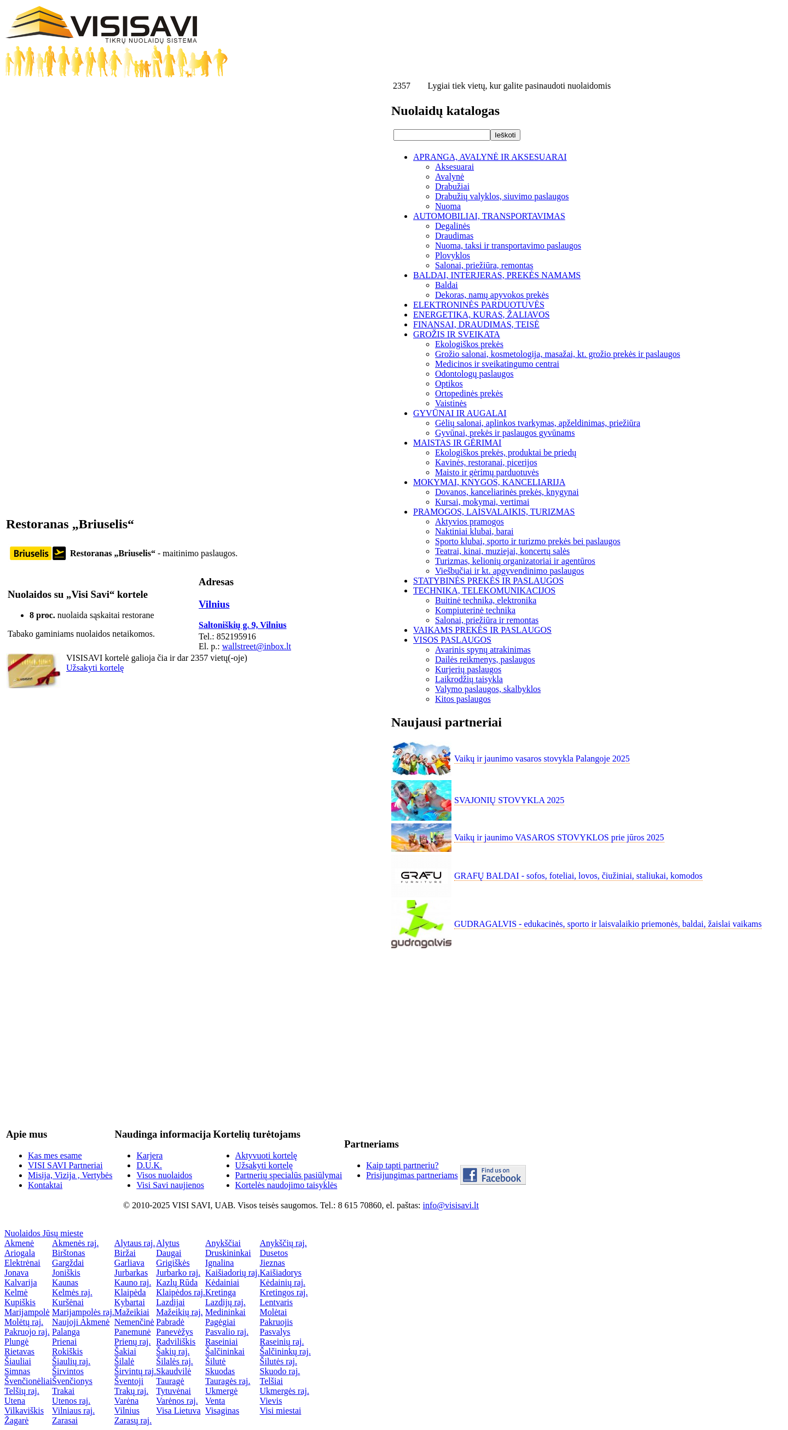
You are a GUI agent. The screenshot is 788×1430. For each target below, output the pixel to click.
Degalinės (452, 225)
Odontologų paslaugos (474, 373)
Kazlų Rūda (177, 1282)
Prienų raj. (132, 1341)
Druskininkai (228, 1253)
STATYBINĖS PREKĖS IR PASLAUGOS (488, 580)
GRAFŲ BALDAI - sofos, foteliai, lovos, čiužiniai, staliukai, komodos (578, 875)
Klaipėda (130, 1292)
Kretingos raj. (284, 1292)
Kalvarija (20, 1282)
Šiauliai (17, 1361)
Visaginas (222, 1410)
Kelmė (16, 1292)
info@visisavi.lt (451, 1205)
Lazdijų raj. (225, 1302)
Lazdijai (170, 1302)
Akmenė (19, 1243)
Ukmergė (221, 1391)
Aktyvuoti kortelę (266, 1155)
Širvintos (68, 1371)
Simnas (17, 1371)
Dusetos (274, 1253)
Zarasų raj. (133, 1420)
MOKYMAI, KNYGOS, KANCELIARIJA (489, 482)
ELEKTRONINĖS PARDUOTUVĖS (478, 304)
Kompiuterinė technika (475, 610)
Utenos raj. (71, 1400)
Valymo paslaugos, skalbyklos (488, 689)
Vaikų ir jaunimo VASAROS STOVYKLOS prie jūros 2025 (559, 837)
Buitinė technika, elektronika (485, 600)
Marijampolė (27, 1312)
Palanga (66, 1331)
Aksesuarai (454, 166)
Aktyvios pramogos (469, 521)
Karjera (149, 1155)
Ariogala (19, 1253)
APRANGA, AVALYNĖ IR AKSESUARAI (490, 157)
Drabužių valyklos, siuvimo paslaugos (502, 196)
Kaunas (65, 1282)
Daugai (168, 1253)
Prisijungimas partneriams (412, 1175)
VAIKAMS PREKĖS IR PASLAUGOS (482, 630)
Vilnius (214, 604)
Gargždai (68, 1262)
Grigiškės (172, 1262)
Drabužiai (452, 186)
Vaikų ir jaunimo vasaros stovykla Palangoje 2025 (542, 758)
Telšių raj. (21, 1391)
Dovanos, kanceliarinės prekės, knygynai (507, 492)
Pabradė (170, 1322)
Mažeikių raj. (179, 1312)
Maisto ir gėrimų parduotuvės (487, 472)
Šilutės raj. (278, 1361)
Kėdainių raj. (283, 1282)
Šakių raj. (172, 1351)
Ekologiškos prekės (469, 344)
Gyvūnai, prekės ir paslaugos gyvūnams (505, 432)
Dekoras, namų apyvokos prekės (492, 294)
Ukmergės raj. (284, 1391)
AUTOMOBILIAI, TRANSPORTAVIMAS (489, 216)
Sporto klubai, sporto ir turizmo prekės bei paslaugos (528, 541)
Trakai (63, 1391)
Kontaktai (45, 1185)
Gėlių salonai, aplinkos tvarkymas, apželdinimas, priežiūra (537, 423)
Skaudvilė (173, 1371)
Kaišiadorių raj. (232, 1272)
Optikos (449, 383)
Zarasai (65, 1420)
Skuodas (220, 1371)
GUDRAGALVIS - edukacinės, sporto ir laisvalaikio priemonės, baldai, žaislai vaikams (608, 924)
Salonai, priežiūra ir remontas (486, 620)
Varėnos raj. (177, 1400)
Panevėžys (174, 1331)
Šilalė (124, 1361)
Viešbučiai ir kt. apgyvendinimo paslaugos (509, 570)
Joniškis (66, 1272)
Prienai (64, 1341)
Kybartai (129, 1302)
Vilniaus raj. (73, 1410)
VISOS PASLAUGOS (452, 639)
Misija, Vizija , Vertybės (70, 1175)
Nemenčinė (134, 1322)
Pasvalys (275, 1331)
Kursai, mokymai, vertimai (482, 501)
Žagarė (16, 1420)
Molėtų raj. (23, 1322)
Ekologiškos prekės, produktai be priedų (505, 452)
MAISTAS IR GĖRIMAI (457, 442)
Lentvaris (276, 1302)
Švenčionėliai (28, 1381)
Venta (215, 1400)
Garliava (129, 1262)
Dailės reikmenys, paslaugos (485, 659)
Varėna (126, 1400)
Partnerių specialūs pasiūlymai (289, 1175)
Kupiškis (20, 1302)
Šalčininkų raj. (285, 1351)
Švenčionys (72, 1381)
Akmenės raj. (75, 1243)
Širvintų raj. (135, 1371)
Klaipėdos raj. (180, 1292)
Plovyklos (452, 255)
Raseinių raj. (282, 1341)
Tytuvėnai (173, 1391)
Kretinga (220, 1292)
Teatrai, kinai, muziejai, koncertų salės (502, 551)
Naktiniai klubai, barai (474, 531)
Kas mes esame (55, 1155)
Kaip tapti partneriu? (402, 1165)
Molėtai (273, 1312)
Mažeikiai (131, 1312)
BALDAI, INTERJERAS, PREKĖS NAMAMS (497, 275)
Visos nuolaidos (164, 1175)
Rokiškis (67, 1351)
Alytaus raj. (134, 1243)
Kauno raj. (133, 1282)
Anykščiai (223, 1243)
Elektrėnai (22, 1262)
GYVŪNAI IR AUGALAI (460, 413)
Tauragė (170, 1381)
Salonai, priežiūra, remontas (484, 265)
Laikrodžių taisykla (469, 679)
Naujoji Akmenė (80, 1322)
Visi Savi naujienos (170, 1185)
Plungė (16, 1341)
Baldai (446, 285)
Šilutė (215, 1361)
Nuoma (448, 206)
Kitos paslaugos (463, 699)
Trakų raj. (131, 1391)
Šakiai (125, 1351)
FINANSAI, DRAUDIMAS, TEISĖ (476, 324)
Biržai (125, 1253)
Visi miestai (281, 1410)
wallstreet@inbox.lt (256, 646)
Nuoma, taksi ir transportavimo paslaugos (508, 245)
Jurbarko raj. (178, 1272)
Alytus (167, 1243)
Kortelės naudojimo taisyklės (286, 1185)
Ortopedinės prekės (469, 393)
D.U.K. (149, 1165)
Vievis (271, 1400)
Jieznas (272, 1262)
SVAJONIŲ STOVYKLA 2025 (509, 800)
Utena (14, 1400)
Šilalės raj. (174, 1361)
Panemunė (132, 1331)
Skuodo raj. (280, 1371)
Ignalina (219, 1262)
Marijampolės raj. (83, 1312)
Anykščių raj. (283, 1243)
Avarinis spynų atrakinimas (483, 649)
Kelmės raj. (72, 1292)
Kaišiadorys (281, 1272)
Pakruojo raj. (27, 1331)
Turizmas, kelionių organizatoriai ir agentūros (515, 561)
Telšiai (271, 1381)
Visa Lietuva (178, 1410)
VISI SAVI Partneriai (65, 1165)
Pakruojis (276, 1322)
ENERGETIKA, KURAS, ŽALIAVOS (481, 314)
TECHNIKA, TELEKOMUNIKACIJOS (484, 590)
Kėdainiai (222, 1282)
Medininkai (225, 1312)
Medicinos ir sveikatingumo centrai (497, 363)
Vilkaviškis (24, 1410)
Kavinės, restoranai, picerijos (486, 462)
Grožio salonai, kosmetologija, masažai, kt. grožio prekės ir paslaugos (557, 354)
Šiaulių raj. (71, 1361)
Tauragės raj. (227, 1381)
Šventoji (128, 1381)
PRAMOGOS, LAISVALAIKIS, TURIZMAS (494, 511)
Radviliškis (175, 1341)
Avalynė (449, 176)
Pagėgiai (220, 1322)
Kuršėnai (68, 1302)
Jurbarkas (131, 1272)
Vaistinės (451, 403)
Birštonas (68, 1253)
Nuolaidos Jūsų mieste (43, 1233)
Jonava (16, 1272)
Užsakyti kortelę (95, 667)
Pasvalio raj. (226, 1331)
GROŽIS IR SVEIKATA (456, 334)
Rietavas (19, 1351)
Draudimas (454, 235)
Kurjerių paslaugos (468, 669)
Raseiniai (221, 1341)
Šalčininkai (225, 1351)
